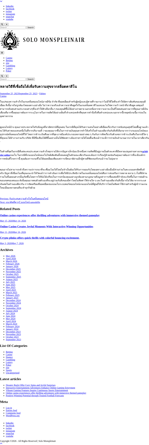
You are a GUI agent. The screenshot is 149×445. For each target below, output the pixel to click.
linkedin (9, 6)
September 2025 (13, 277)
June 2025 (10, 284)
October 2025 (12, 274)
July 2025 (10, 282)
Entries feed (11, 410)
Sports (9, 370)
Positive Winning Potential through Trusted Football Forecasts (35, 395)
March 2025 (11, 292)
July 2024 (10, 313)
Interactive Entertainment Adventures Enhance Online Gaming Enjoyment (40, 388)
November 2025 (13, 271)
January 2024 (12, 329)
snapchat (10, 16)
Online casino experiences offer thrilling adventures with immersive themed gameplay (50, 215)
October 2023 (12, 337)
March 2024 (11, 324)
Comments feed (13, 413)
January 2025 (12, 298)
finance (9, 357)
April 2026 (11, 258)
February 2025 (12, 295)
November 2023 (13, 334)
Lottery (9, 68)
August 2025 (12, 279)
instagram (10, 14)
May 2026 (10, 256)
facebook (10, 9)
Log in (9, 408)
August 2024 (12, 311)
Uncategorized (12, 373)
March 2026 (11, 261)
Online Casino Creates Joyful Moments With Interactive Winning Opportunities (46, 226)
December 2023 (13, 331)
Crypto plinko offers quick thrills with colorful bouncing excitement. (39, 237)
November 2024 (13, 303)
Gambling (10, 65)
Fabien (42, 93)
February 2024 (12, 326)
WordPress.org (12, 415)
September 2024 (13, 308)
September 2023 (13, 339)
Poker (8, 71)
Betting (9, 60)
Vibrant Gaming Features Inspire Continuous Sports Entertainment (37, 390)
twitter (9, 11)
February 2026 (12, 264)
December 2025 (13, 269)
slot (7, 63)
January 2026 (12, 266)
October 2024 (12, 305)
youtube (9, 19)
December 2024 (13, 300)
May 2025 (10, 287)
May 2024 (10, 318)
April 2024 (11, 321)
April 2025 (11, 290)
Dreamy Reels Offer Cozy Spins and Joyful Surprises (30, 385)
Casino (9, 58)
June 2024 (10, 316)
